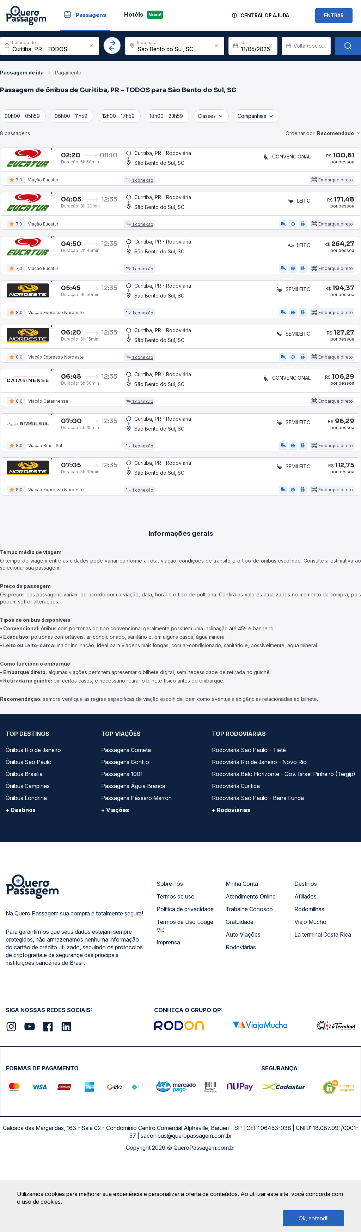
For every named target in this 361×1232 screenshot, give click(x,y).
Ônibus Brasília (24, 843)
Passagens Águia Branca (133, 855)
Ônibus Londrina (26, 867)
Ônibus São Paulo (28, 831)
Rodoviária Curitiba (236, 855)
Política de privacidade (185, 978)
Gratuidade (239, 990)
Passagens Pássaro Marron (136, 867)
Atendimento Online (251, 965)
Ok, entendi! (314, 1218)
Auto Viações (243, 1003)
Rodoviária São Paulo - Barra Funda (258, 867)
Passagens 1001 (122, 843)
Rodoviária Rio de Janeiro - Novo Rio (259, 831)
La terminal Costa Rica (322, 1003)
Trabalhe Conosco (249, 978)
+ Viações (115, 879)
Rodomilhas (309, 978)
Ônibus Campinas (28, 855)
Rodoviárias (241, 1016)
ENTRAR (334, 15)
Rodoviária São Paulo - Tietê (249, 819)
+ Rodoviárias (231, 879)
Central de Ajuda (264, 15)
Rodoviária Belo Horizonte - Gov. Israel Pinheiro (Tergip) (283, 843)
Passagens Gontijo (125, 831)
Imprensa (168, 1011)
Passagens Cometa (126, 819)
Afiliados (305, 965)
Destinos (305, 952)
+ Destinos (21, 879)
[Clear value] (270, 46)
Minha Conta (242, 952)
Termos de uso (176, 965)
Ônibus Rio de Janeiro (33, 819)
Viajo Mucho (310, 990)
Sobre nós (170, 952)
